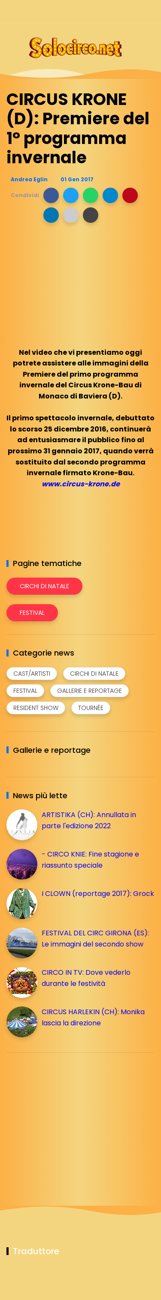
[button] (51, 195)
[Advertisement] (70, 1119)
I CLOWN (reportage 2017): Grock (98, 894)
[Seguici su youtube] (149, 11)
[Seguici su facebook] (89, 11)
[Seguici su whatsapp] (134, 11)
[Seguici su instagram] (104, 11)
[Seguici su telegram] (119, 11)
